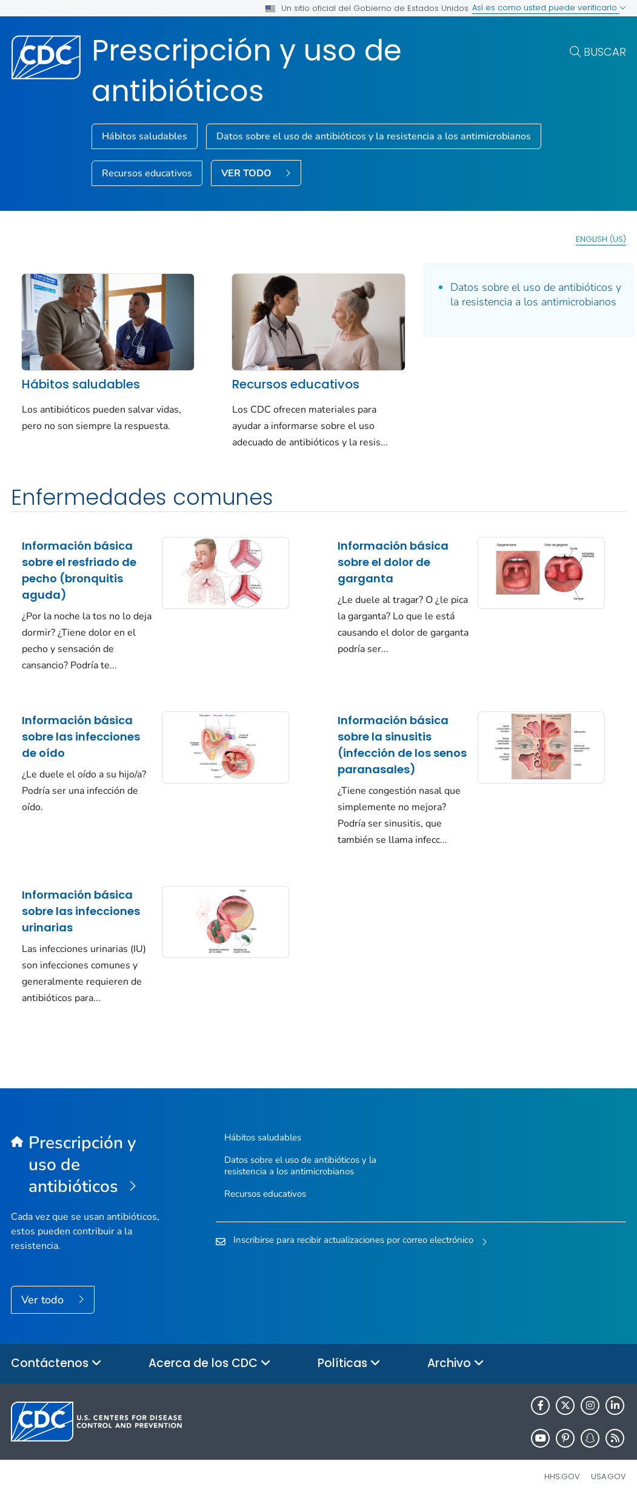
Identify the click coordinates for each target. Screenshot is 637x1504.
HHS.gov (562, 1476)
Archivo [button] (455, 1364)
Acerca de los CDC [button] (209, 1364)
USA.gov (608, 1476)
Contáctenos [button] (56, 1364)
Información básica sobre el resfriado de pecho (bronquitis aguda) (79, 570)
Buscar (605, 51)
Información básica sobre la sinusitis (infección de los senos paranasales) (402, 745)
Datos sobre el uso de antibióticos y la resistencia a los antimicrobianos (373, 136)
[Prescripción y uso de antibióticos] (88, 1165)
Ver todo (44, 1300)
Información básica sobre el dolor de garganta (393, 562)
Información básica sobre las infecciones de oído (81, 736)
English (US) (601, 239)
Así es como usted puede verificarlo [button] (549, 7)
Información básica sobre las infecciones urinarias (81, 911)
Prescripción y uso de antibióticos (247, 70)
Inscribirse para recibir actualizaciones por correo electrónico (353, 1240)
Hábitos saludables (144, 136)
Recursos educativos (147, 173)
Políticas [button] (349, 1364)
